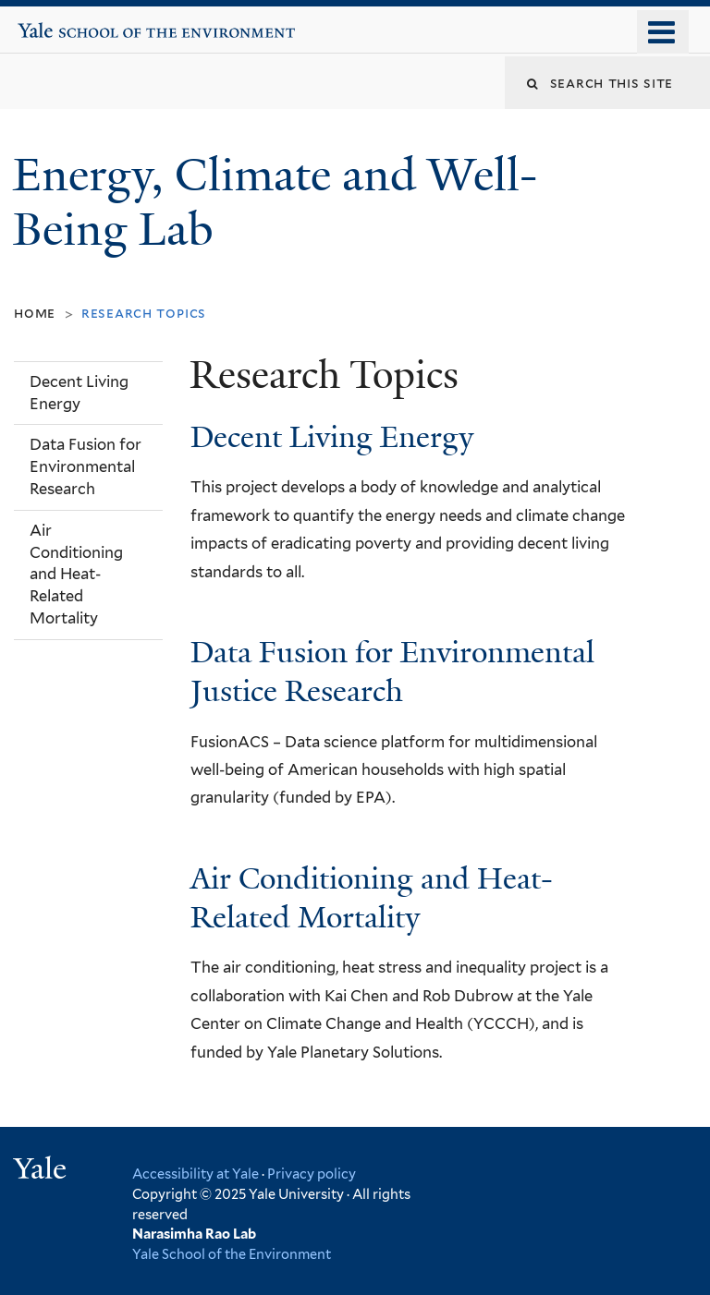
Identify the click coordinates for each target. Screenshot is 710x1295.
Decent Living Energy (331, 437)
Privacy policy (311, 1173)
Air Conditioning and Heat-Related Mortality (371, 898)
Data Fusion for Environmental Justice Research (392, 671)
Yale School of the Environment (75, 23)
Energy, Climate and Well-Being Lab (275, 202)
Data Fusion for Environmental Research (85, 466)
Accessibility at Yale (195, 1173)
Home (34, 312)
